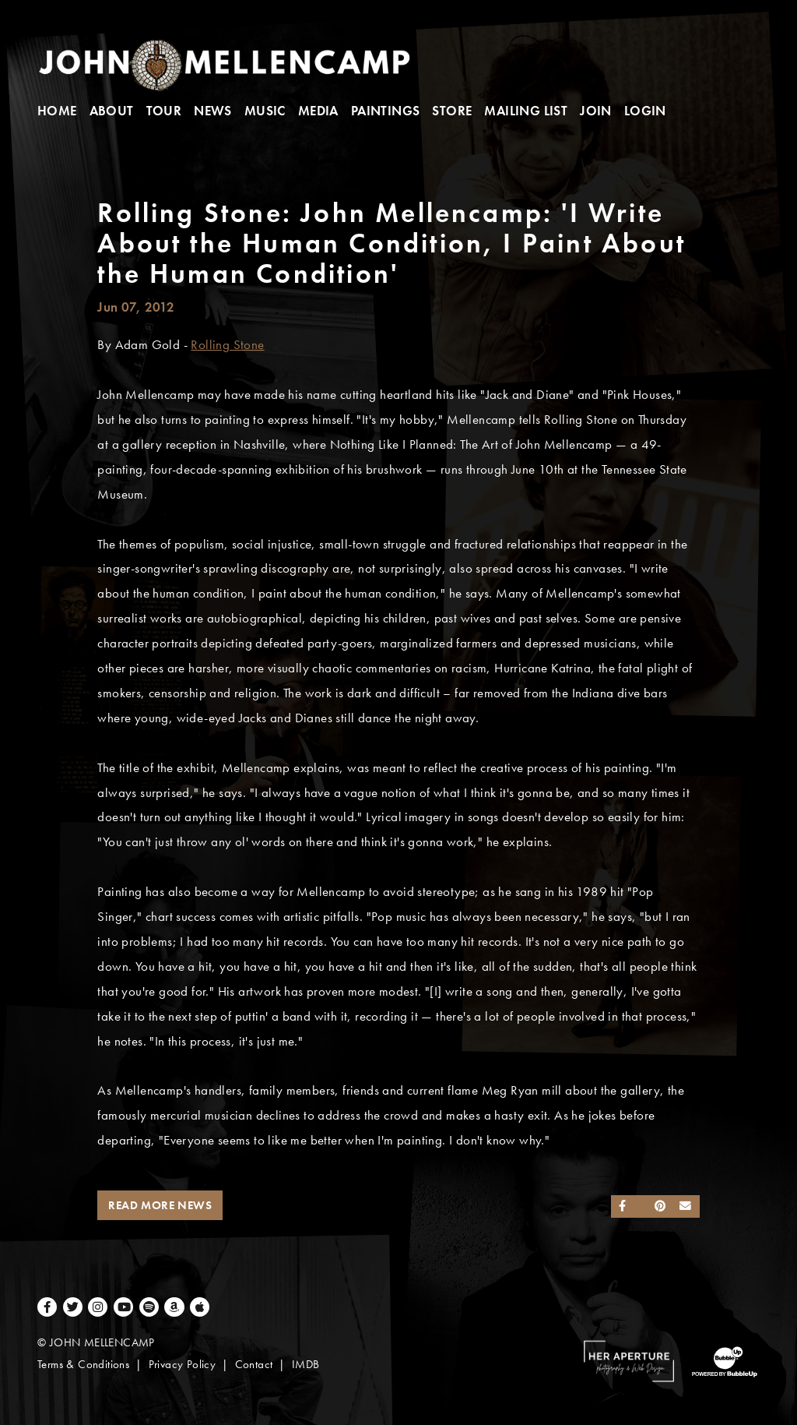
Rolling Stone (227, 345)
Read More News (160, 1205)
